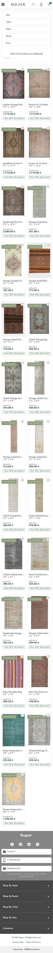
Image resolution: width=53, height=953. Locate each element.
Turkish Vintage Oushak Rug (14, 399)
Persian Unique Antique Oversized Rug (14, 811)
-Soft (27, 949)
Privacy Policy (18, 942)
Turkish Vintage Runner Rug (14, 517)
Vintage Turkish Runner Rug (14, 458)
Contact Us (11, 851)
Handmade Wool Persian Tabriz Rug (14, 223)
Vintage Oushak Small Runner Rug (40, 223)
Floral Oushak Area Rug (40, 576)
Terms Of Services (33, 942)
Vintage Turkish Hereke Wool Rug (40, 634)
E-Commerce (35, 949)
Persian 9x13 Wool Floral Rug (40, 165)
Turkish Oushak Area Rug (14, 576)
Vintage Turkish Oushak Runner (40, 399)
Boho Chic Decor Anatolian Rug (40, 693)
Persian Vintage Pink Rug (14, 106)
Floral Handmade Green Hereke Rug (14, 752)
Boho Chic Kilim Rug (13, 693)
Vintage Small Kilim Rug (40, 282)
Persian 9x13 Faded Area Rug (40, 106)
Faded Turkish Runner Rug (40, 517)
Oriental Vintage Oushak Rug (40, 752)
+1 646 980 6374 (13, 860)
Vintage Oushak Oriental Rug (14, 282)
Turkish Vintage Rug (39, 341)
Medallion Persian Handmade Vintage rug (14, 165)
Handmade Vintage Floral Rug (14, 634)
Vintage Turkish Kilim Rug (14, 341)
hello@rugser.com (13, 868)
